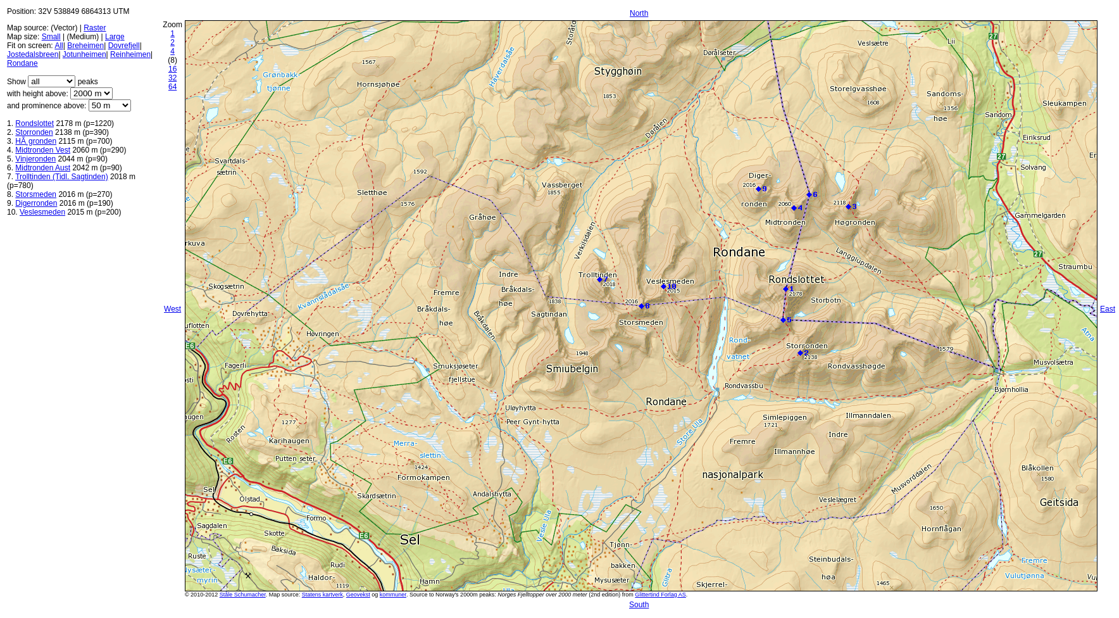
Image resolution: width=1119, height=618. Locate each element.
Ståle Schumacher (243, 594)
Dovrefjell (124, 45)
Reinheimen (130, 54)
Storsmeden (35, 194)
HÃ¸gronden (35, 141)
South (639, 604)
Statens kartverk (322, 594)
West (172, 309)
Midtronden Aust (42, 167)
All (58, 45)
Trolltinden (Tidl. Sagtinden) (61, 176)
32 (172, 77)
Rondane (22, 63)
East (1107, 309)
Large (115, 36)
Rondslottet (34, 123)
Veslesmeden (42, 212)
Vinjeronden (35, 158)
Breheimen (85, 45)
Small (51, 36)
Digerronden (36, 203)
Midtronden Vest (42, 150)
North (639, 13)
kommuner (393, 594)
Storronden (34, 132)
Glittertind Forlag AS (660, 594)
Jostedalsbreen (32, 54)
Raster (95, 27)
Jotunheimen (84, 54)
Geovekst (358, 594)
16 (172, 69)
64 (172, 86)
